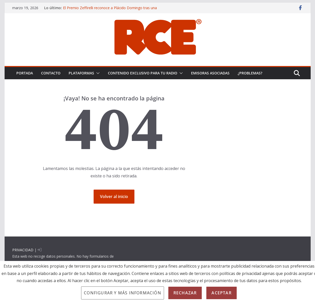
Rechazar (185, 293)
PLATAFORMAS (81, 73)
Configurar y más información (122, 293)
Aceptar (221, 293)
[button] (97, 73)
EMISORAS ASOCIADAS (210, 73)
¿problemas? (250, 73)
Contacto (50, 73)
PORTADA (24, 73)
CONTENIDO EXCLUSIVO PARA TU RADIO (142, 73)
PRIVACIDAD (22, 249)
